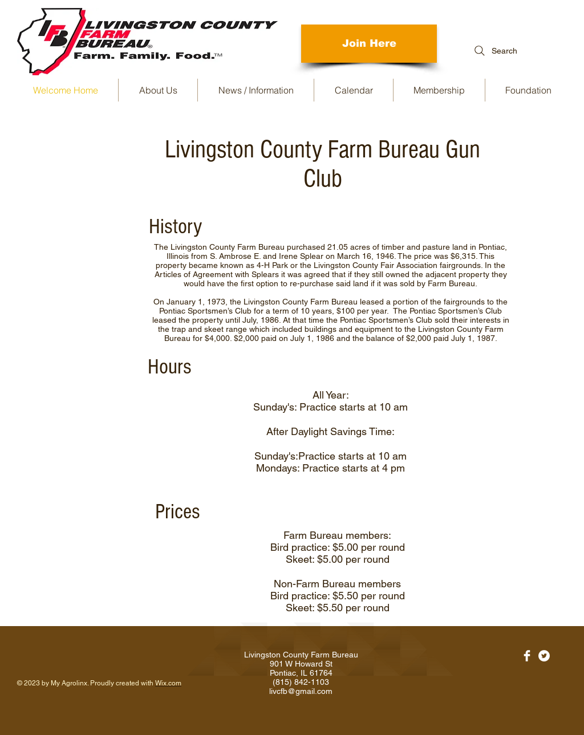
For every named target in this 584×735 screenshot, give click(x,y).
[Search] (494, 51)
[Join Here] (369, 44)
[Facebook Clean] (527, 655)
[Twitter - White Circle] (544, 655)
